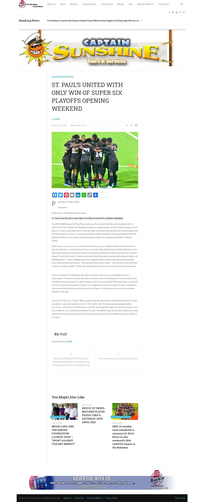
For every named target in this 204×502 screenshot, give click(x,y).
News (63, 4)
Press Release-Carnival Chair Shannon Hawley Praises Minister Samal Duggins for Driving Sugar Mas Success (93, 20)
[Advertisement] (105, 382)
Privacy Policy (111, 498)
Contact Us (163, 4)
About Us (51, 4)
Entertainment (89, 4)
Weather (74, 4)
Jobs (130, 4)
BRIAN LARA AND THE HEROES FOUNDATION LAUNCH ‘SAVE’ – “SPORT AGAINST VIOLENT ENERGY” (63, 435)
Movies (120, 4)
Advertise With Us (145, 4)
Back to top (180, 498)
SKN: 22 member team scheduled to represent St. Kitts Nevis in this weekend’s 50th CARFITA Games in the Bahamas (123, 437)
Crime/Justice (106, 4)
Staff (57, 119)
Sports (69, 77)
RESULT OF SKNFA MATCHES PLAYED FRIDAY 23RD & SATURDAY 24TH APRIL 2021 (93, 415)
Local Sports (58, 77)
